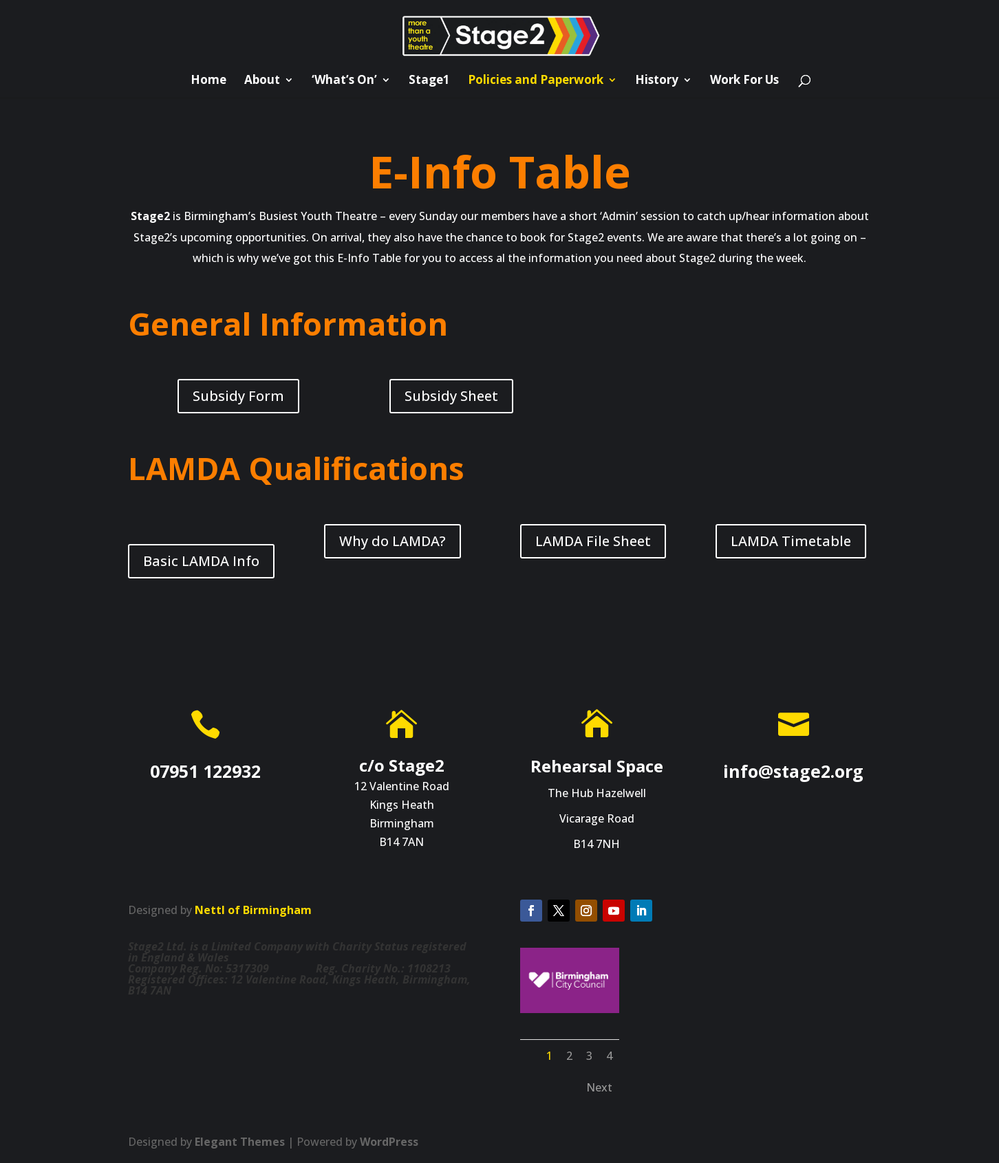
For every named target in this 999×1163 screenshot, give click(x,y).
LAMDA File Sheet (593, 541)
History (656, 81)
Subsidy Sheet (451, 396)
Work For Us (744, 81)
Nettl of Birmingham (253, 909)
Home (208, 81)
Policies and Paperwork (535, 81)
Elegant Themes (240, 1141)
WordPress (389, 1141)
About (262, 81)
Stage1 (429, 81)
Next (599, 1087)
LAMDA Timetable (791, 541)
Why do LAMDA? (392, 541)
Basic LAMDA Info (201, 561)
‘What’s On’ (344, 81)
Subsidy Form (238, 396)
